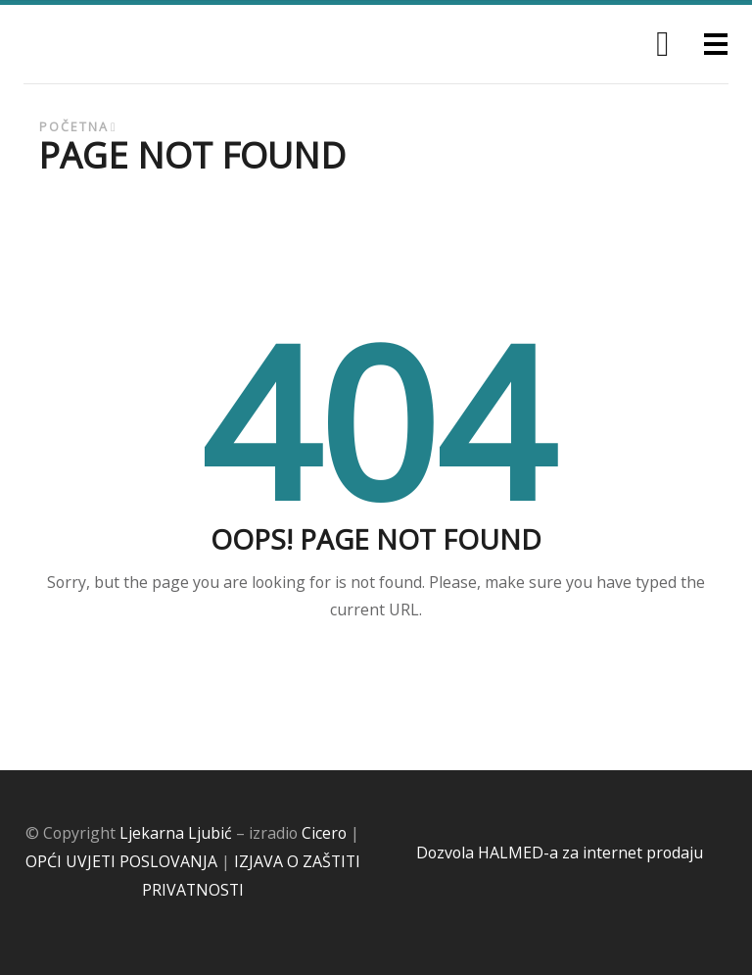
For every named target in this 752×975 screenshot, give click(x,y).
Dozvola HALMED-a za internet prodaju (559, 852)
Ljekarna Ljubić (175, 833)
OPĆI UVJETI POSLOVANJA (121, 861)
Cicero (324, 833)
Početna (74, 127)
